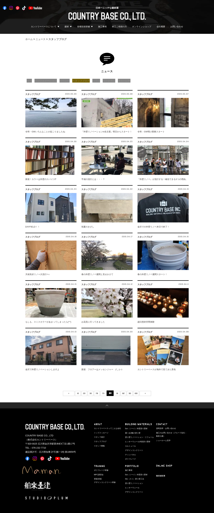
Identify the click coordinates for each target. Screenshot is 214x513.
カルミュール (130, 445)
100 (141, 393)
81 (119, 393)
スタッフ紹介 (99, 437)
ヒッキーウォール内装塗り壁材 (137, 441)
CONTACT (162, 424)
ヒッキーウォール (132, 487)
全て (29, 80)
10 (72, 393)
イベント (67, 80)
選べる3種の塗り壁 (132, 433)
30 (87, 393)
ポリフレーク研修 (101, 470)
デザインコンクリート (134, 449)
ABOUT (98, 424)
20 (80, 393)
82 (126, 393)
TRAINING (99, 466)
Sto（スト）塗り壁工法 (134, 479)
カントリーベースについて (43, 26)
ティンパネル (130, 454)
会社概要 (161, 26)
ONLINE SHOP (164, 465)
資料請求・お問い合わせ (166, 428)
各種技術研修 (83, 26)
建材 (67, 26)
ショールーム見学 (163, 440)
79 (103, 393)
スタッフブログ (85, 80)
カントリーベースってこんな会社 (107, 428)
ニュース (41, 39)
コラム (101, 80)
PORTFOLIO (132, 466)
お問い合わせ (176, 26)
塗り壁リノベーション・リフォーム (139, 437)
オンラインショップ (141, 26)
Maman (161, 475)
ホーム (29, 39)
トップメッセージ (101, 433)
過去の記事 (131, 80)
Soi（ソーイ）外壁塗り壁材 (136, 428)
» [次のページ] (152, 393)
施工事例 (102, 26)
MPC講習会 (98, 474)
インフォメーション (47, 80)
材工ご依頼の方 (119, 26)
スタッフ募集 (99, 445)
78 (95, 393)
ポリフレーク (130, 458)
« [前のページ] (61, 393)
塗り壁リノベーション (134, 483)
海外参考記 (115, 80)
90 (134, 393)
